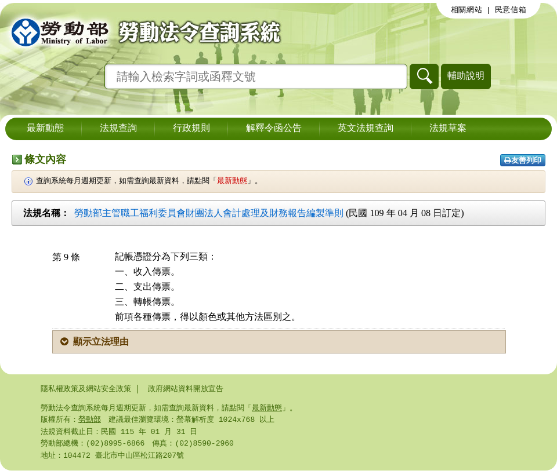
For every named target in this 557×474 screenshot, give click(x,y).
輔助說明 (465, 76)
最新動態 (45, 128)
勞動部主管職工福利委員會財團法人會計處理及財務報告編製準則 (208, 213)
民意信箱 (511, 10)
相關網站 (467, 10)
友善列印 (522, 160)
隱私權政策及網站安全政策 (86, 389)
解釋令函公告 (274, 128)
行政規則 (191, 128)
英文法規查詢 (365, 128)
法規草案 (447, 128)
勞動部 (89, 420)
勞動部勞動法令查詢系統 (142, 31)
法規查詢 (118, 128)
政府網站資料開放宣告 (185, 389)
